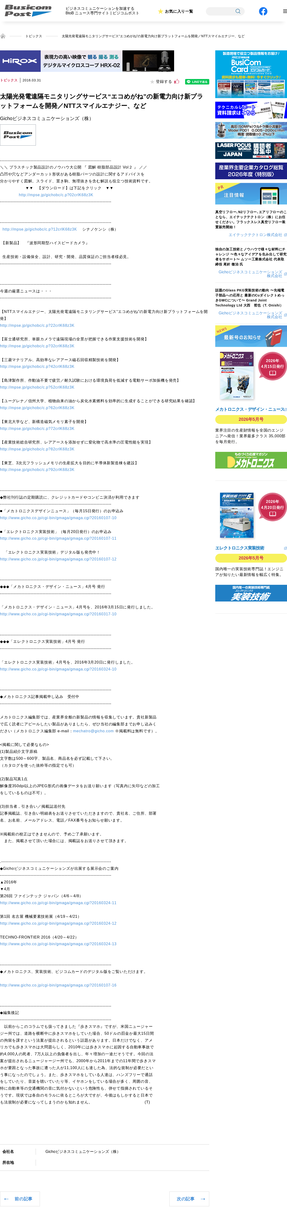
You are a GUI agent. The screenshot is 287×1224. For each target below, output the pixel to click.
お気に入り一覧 (179, 11)
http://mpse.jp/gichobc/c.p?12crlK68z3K (40, 229)
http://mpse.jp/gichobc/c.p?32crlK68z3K (37, 346)
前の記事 (24, 1199)
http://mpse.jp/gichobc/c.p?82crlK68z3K (37, 449)
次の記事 (186, 1199)
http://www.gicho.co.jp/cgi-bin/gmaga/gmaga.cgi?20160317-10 (58, 614)
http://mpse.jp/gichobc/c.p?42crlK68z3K (37, 366)
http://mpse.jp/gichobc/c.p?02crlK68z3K (56, 195)
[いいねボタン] (176, 81)
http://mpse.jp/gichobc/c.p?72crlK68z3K (37, 429)
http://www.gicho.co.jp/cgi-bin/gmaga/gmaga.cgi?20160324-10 (58, 669)
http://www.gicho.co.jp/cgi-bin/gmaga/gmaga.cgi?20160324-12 (58, 923)
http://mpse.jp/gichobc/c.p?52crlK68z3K (37, 387)
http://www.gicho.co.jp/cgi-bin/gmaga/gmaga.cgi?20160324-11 (58, 903)
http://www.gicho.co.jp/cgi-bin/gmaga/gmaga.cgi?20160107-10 (58, 518)
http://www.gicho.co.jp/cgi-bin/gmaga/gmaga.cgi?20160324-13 (58, 944)
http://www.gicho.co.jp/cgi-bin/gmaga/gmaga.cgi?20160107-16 (58, 985)
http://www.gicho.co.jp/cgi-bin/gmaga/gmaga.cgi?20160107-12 (58, 559)
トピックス (33, 36)
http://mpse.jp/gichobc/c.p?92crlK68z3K (37, 470)
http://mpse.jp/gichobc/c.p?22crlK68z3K (37, 325)
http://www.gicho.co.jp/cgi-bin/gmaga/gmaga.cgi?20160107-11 (58, 538)
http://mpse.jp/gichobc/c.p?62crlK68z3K (37, 408)
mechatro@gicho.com (93, 731)
